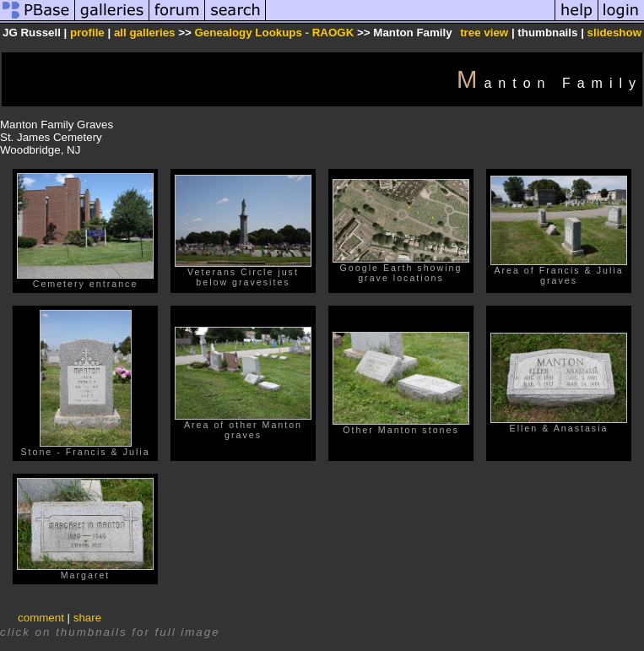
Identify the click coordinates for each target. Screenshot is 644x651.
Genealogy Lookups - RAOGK (274, 32)
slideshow (614, 32)
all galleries (145, 32)
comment (41, 617)
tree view (484, 32)
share (87, 617)
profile (87, 32)
